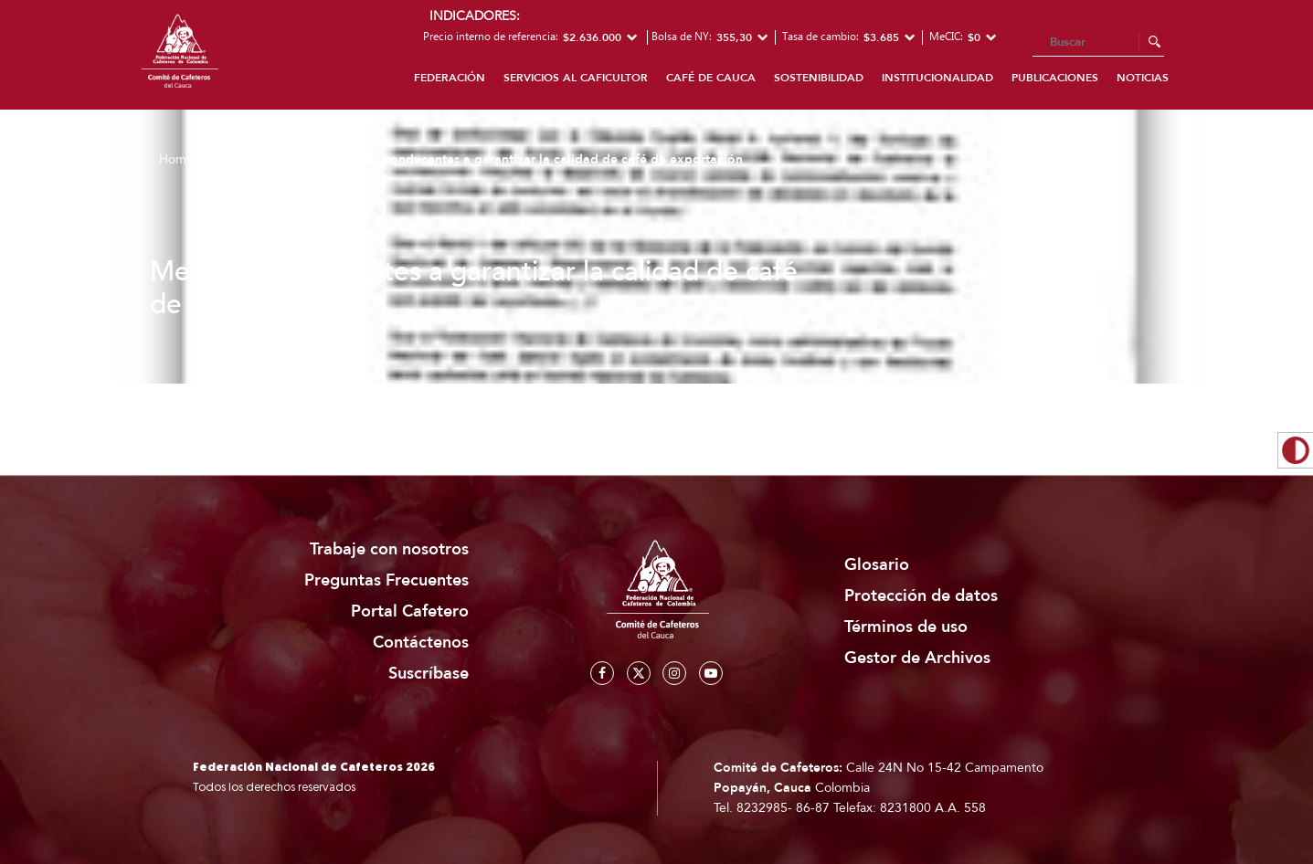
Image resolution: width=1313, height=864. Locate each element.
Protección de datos (921, 596)
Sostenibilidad (818, 77)
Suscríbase (428, 673)
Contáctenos (421, 642)
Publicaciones (1054, 77)
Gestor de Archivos (917, 658)
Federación (449, 77)
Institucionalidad (937, 77)
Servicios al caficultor (575, 77)
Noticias (1143, 77)
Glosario (876, 564)
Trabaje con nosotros (389, 549)
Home (176, 159)
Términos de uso (906, 627)
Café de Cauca (711, 77)
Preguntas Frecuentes (386, 580)
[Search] (1098, 43)
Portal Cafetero (410, 611)
